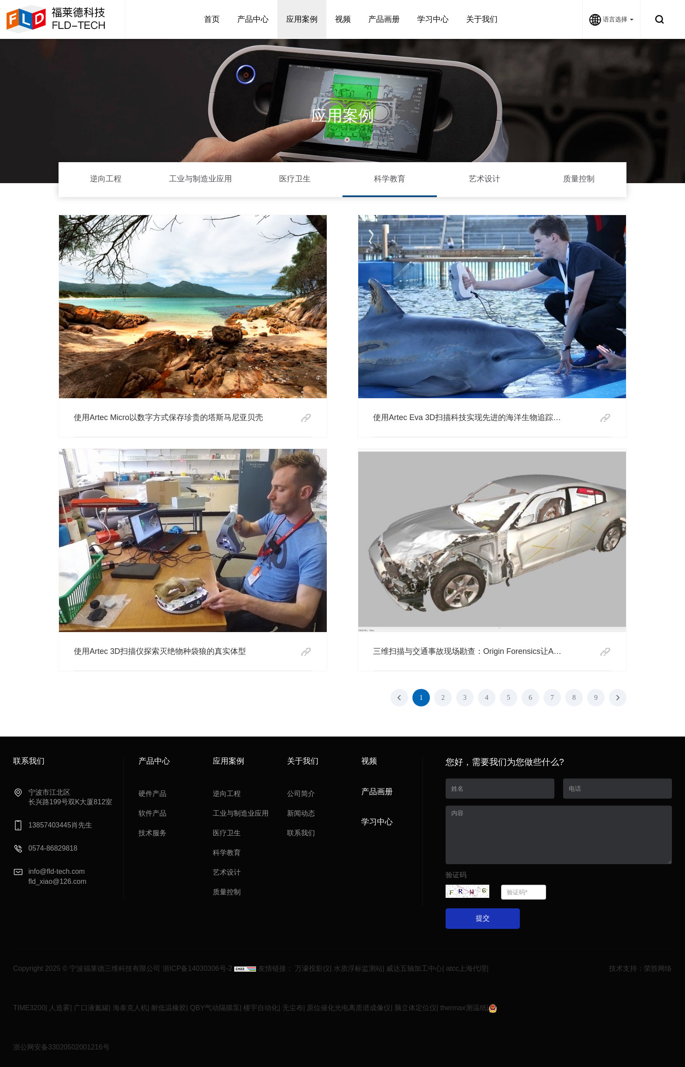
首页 (212, 19)
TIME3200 (29, 1007)
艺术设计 (484, 178)
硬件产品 (152, 793)
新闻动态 (301, 813)
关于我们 (482, 19)
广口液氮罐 (91, 1007)
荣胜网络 (658, 968)
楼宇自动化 (260, 1007)
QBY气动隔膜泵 (215, 1007)
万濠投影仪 (312, 968)
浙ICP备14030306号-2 (197, 968)
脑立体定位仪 (415, 1007)
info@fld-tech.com (56, 871)
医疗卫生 (295, 178)
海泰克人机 (130, 1007)
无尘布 (292, 1007)
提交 (483, 918)
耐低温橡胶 (168, 1007)
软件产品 (152, 813)
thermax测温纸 (463, 1007)
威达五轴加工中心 (414, 968)
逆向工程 (105, 178)
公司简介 (301, 793)
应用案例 (302, 19)
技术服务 (152, 833)
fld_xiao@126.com (57, 881)
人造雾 (59, 1007)
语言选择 (611, 19)
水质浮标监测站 (358, 968)
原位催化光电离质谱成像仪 (349, 1007)
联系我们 (301, 833)
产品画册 (384, 19)
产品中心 (253, 19)
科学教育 (389, 178)
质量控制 (579, 178)
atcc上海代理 (466, 968)
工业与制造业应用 (200, 178)
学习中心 (433, 19)
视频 (343, 19)
